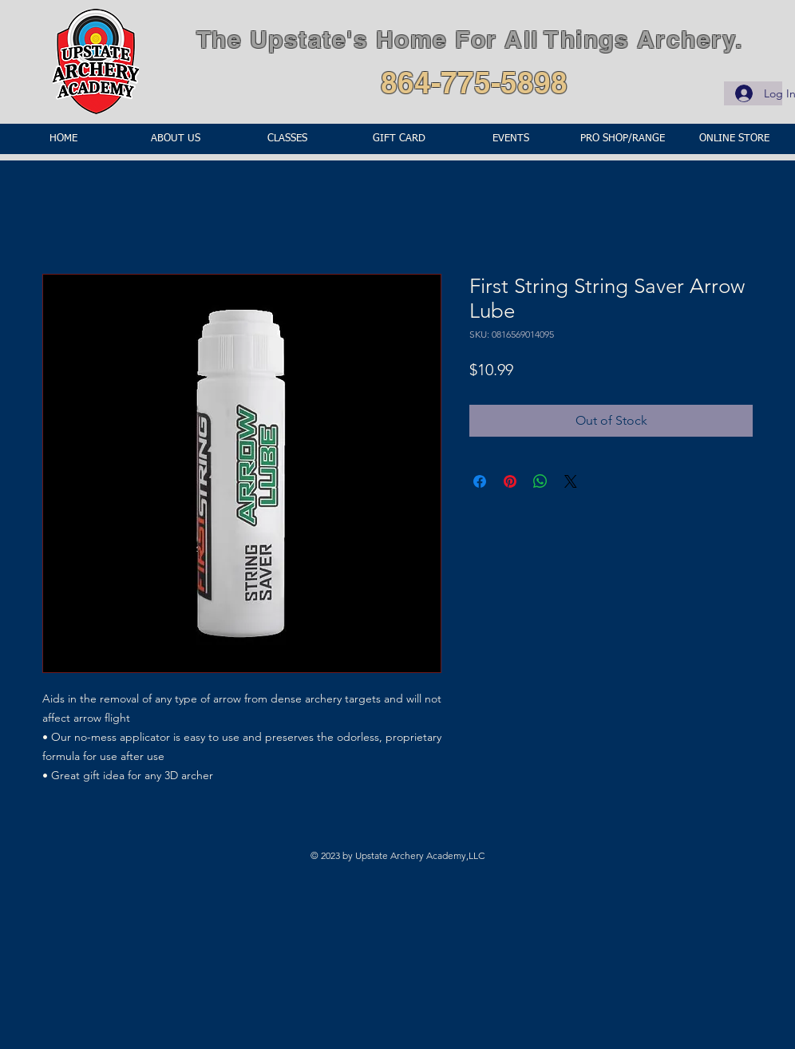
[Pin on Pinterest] (510, 481)
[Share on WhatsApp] (540, 481)
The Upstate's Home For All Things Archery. (469, 39)
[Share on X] (570, 481)
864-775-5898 (474, 82)
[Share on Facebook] (479, 481)
